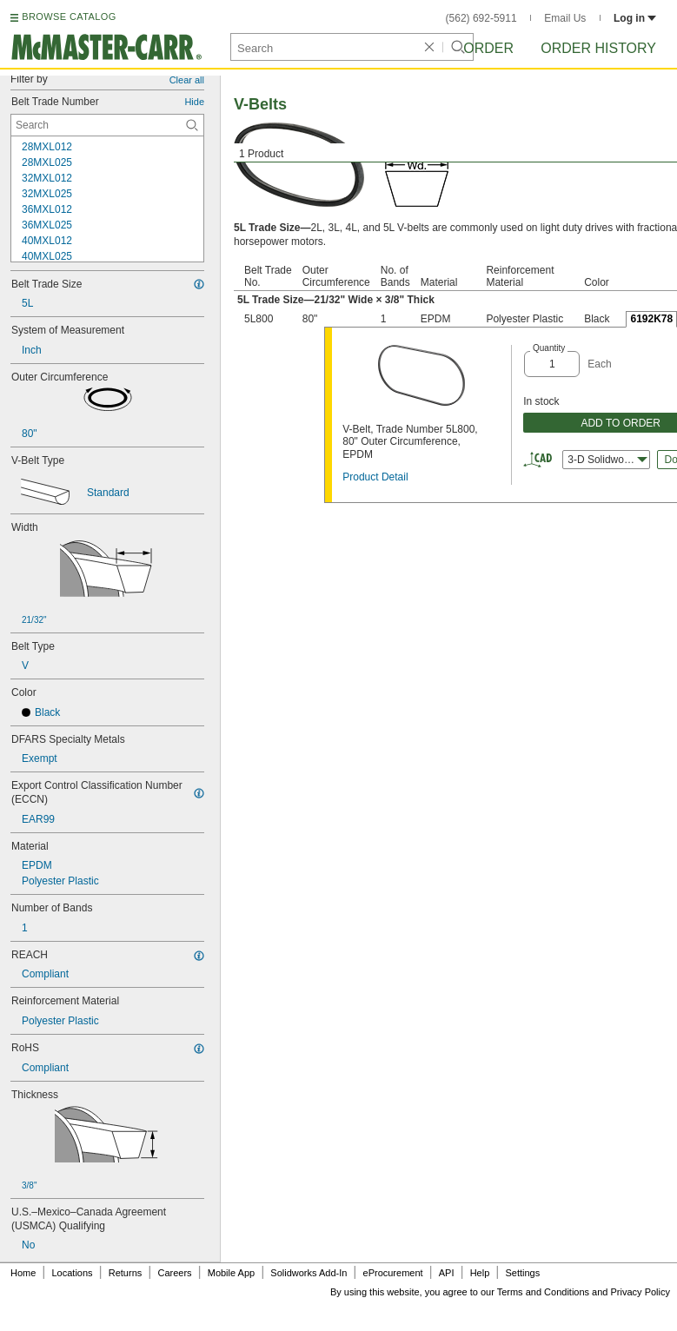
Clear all (186, 80)
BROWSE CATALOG (69, 16)
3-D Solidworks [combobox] (607, 460)
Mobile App (231, 1273)
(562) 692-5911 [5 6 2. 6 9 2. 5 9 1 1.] (481, 18)
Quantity (549, 348)
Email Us (565, 18)
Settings (522, 1273)
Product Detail (375, 477)
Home (23, 1273)
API (447, 1273)
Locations (72, 1273)
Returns (126, 1273)
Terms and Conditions (543, 1292)
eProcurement (393, 1273)
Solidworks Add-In (308, 1273)
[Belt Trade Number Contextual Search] (107, 125)
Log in (635, 18)
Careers (174, 1273)
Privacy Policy (640, 1292)
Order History (598, 48)
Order (488, 48)
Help (480, 1273)
